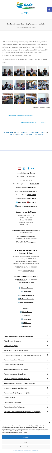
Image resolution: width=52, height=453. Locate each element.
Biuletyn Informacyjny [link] (27, 299)
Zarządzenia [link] (27, 291)
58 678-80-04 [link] (31, 195)
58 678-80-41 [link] (31, 187)
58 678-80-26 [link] (32, 191)
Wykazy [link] (44, 132)
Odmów (26, 442)
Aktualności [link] (27, 27)
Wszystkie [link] (22, 134)
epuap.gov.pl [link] (32, 242)
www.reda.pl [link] (22, 202)
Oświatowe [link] (35, 132)
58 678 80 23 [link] (21, 267)
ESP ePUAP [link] (24, 242)
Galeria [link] (34, 27)
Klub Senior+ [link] (27, 326)
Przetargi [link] (13, 134)
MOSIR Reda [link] (27, 319)
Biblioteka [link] (27, 315)
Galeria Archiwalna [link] (35, 134)
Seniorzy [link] (25, 132)
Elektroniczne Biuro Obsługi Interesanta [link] (26, 230)
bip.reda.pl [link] (32, 202)
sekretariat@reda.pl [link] (28, 282)
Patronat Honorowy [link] (27, 288)
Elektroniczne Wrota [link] (26, 236)
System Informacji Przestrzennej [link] (27, 206)
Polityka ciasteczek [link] (18, 450)
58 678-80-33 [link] (31, 198)
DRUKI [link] (18, 242)
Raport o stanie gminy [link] (27, 302)
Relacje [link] (18, 132)
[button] (49, 423)
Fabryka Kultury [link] (27, 312)
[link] (49, 9)
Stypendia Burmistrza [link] (27, 295)
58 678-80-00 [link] (34, 184)
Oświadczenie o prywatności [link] (31, 450)
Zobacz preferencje (26, 447)
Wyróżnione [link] (9, 132)
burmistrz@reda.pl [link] (28, 270)
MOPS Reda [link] (27, 323)
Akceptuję (26, 437)
